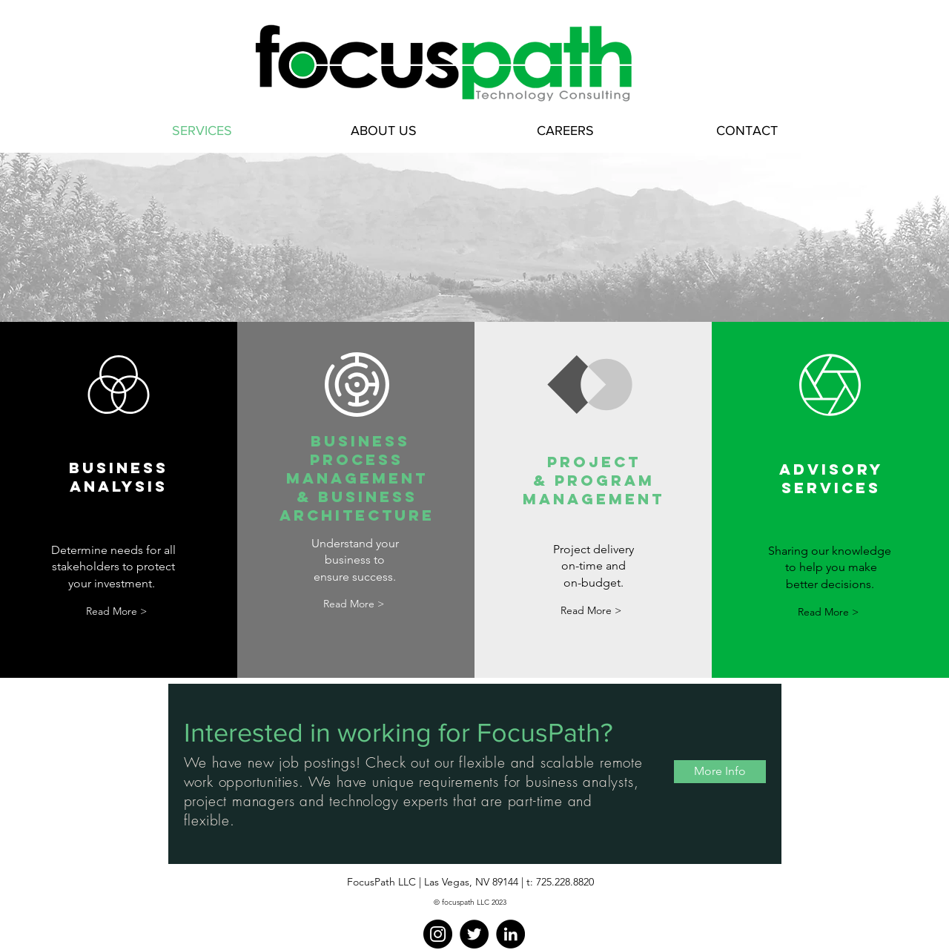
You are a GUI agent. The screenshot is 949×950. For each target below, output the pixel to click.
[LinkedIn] (510, 934)
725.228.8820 (565, 881)
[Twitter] (474, 934)
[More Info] (720, 771)
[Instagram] (437, 934)
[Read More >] (116, 611)
